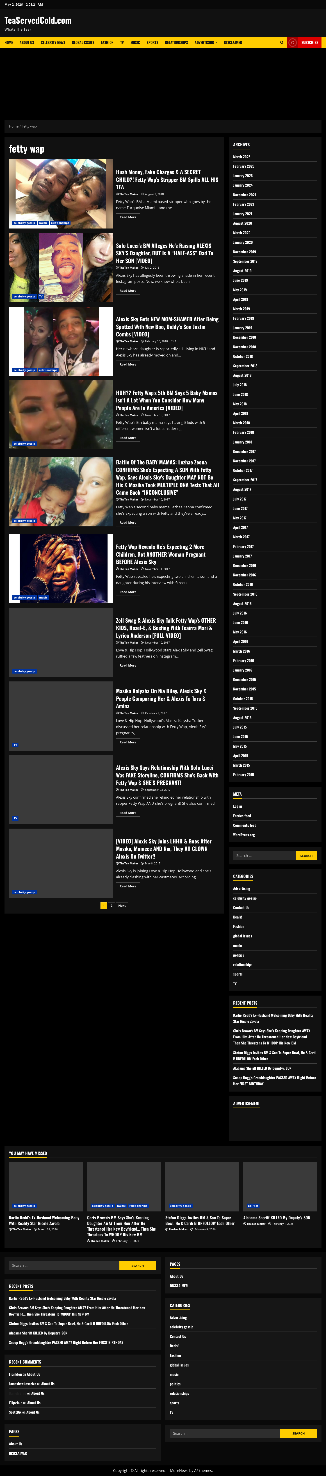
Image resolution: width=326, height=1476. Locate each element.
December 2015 (244, 679)
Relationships (176, 42)
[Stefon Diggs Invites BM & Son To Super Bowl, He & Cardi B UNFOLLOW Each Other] (202, 1186)
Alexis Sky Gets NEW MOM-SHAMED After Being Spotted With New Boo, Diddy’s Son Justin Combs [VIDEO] (61, 341)
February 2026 (244, 166)
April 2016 (240, 641)
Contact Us (241, 907)
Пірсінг (15, 1402)
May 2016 (240, 632)
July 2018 (240, 384)
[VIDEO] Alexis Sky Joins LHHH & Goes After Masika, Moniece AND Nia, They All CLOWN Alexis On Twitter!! (61, 863)
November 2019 (244, 251)
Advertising (204, 42)
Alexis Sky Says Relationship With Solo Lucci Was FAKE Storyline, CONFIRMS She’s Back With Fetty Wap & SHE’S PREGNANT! (61, 789)
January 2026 (243, 175)
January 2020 (243, 242)
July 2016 (240, 613)
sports (238, 974)
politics (238, 955)
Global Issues (83, 42)
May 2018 (240, 404)
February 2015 (243, 774)
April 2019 (240, 299)
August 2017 (242, 489)
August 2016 (242, 603)
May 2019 (240, 289)
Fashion (107, 42)
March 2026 (242, 156)
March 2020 (242, 232)
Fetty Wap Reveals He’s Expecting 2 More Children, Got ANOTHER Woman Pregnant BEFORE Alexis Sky (61, 568)
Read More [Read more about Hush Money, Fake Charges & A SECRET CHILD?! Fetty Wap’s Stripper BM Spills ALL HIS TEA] (130, 216)
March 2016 (241, 651)
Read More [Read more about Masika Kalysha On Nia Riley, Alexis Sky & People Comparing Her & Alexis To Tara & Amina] (130, 741)
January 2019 (242, 327)
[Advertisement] (163, 81)
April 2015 (240, 755)
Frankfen (15, 1374)
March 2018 (241, 422)
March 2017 (241, 536)
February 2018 (243, 432)
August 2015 (242, 717)
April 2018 (240, 413)
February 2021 (243, 204)
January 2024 (243, 185)
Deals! (237, 917)
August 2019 (242, 270)
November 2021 (244, 194)
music (43, 223)
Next (122, 905)
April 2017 (240, 527)
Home (9, 42)
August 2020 (242, 223)
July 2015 (240, 727)
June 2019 (240, 280)
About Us (27, 42)
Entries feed (242, 815)
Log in (237, 806)
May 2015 (240, 746)
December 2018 (244, 337)
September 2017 (245, 479)
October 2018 (243, 356)
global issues (242, 936)
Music (135, 42)
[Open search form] (282, 42)
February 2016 (243, 660)
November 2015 (244, 689)
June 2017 (240, 508)
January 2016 (242, 670)
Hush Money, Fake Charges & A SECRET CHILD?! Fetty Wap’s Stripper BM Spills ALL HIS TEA (61, 193)
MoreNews (179, 1470)
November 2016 (244, 575)
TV (122, 42)
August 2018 (242, 375)
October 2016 (243, 584)
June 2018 (240, 394)
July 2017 (239, 499)
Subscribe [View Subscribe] (302, 42)
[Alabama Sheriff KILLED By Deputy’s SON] (280, 1186)
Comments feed (244, 825)
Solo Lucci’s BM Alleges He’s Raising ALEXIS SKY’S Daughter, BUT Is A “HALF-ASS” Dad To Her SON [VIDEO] (61, 267)
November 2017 (244, 461)
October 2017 (243, 470)
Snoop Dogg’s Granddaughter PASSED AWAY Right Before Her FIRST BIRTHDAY (66, 1342)
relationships (60, 223)
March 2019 (241, 308)
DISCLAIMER (233, 42)
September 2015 (245, 708)
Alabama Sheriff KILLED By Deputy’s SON (262, 1068)
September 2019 (245, 261)
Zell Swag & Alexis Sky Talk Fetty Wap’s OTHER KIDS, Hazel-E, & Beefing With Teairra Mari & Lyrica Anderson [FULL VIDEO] (61, 642)
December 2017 (244, 451)
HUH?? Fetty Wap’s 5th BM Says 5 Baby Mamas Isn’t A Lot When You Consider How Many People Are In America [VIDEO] (61, 414)
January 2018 (242, 442)
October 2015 (243, 698)
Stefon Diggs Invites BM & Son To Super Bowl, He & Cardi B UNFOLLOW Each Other (200, 1220)
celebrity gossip (24, 223)
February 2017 (243, 546)
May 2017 (239, 518)
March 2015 (241, 765)
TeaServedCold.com (38, 20)
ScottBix (15, 1412)
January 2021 (242, 213)
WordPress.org (244, 834)
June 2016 (240, 622)
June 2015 (240, 736)
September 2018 (245, 365)
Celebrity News (53, 42)
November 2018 (244, 347)
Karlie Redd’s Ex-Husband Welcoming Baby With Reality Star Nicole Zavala (44, 1220)
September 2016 (245, 594)
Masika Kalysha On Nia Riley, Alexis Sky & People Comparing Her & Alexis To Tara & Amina (61, 716)
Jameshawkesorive (22, 1383)
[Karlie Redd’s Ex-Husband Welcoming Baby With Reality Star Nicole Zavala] (46, 1186)
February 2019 (243, 318)
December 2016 (244, 565)
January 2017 (242, 556)
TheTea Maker (128, 194)
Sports (152, 42)
